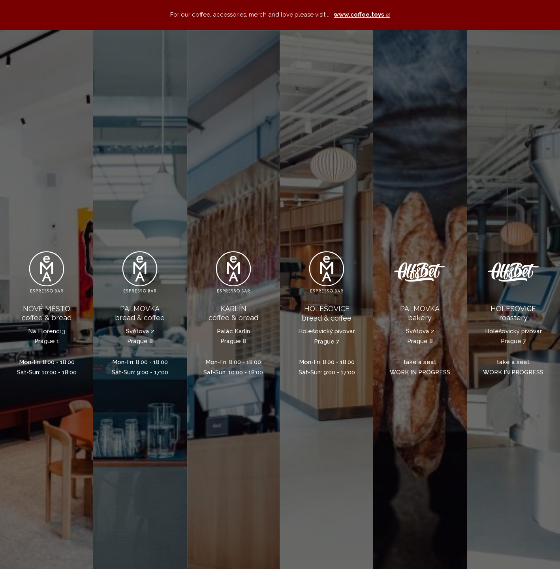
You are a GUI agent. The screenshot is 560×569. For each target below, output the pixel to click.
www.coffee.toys (359, 14)
